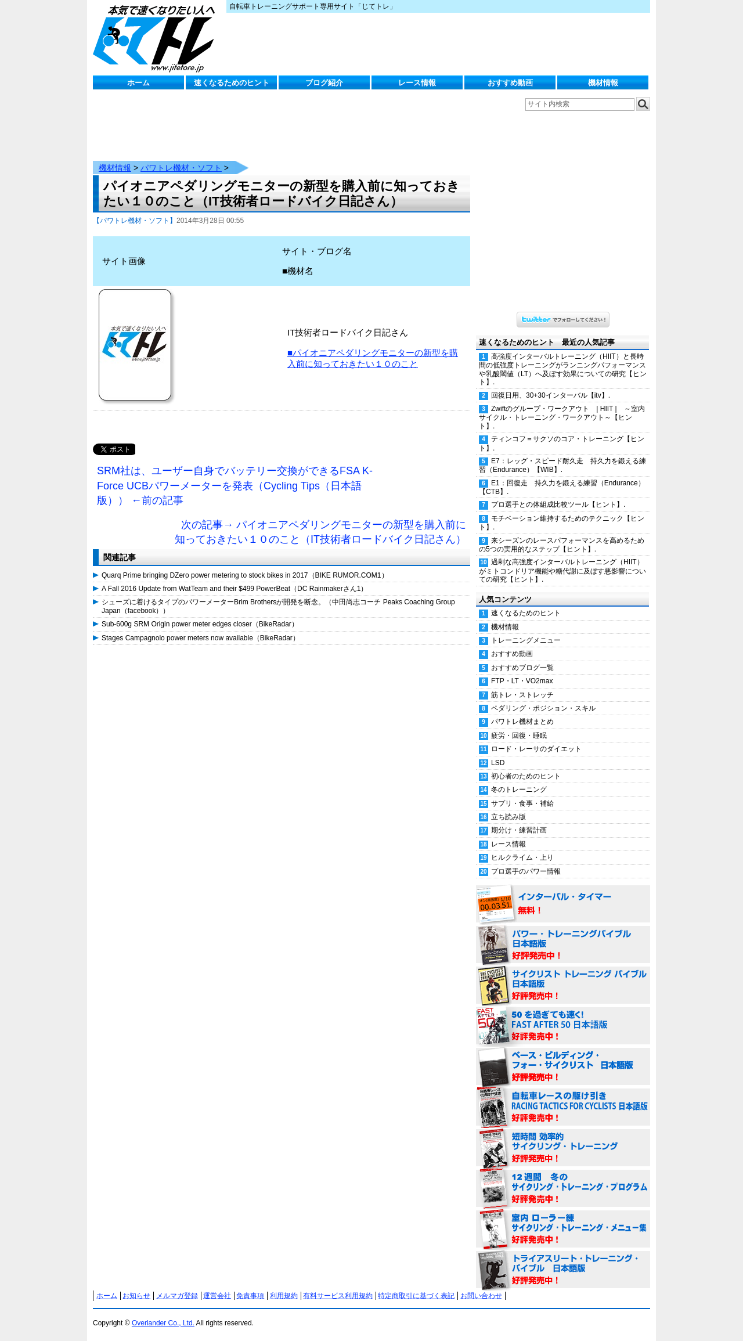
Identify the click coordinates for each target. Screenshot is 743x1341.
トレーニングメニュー (526, 640)
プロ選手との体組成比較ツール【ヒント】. (558, 504)
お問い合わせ (481, 1296)
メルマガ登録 (177, 1296)
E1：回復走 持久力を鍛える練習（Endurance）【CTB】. (562, 487)
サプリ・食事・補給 (522, 803)
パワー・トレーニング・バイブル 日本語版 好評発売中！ (563, 945)
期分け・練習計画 (519, 830)
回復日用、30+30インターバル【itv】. (550, 395)
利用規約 (284, 1296)
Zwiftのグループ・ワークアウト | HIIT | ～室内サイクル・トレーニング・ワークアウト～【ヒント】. (562, 417)
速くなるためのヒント (231, 82)
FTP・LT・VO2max (522, 681)
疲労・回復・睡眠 (519, 735)
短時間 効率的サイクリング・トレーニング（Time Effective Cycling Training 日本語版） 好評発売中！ (563, 1148)
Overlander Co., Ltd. (163, 1323)
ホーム (138, 82)
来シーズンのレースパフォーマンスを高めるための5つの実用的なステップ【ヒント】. (561, 544)
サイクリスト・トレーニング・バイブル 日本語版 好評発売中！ (563, 985)
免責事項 (250, 1296)
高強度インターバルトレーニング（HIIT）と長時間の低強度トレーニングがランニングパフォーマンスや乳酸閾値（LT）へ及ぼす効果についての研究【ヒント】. (563, 369)
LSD (497, 763)
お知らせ (136, 1296)
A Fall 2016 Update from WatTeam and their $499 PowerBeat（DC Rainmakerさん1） (234, 589)
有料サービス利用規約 (338, 1296)
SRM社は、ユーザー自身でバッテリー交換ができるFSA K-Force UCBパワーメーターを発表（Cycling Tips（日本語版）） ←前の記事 (235, 485)
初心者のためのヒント (526, 776)
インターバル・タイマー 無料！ (563, 904)
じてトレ (157, 37)
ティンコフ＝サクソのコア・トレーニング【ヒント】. (561, 443)
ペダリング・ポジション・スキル (543, 708)
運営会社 (217, 1296)
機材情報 (603, 82)
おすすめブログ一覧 (522, 668)
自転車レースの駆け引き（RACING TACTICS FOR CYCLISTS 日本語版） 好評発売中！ (563, 1107)
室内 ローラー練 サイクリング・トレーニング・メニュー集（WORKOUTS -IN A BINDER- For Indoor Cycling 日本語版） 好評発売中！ (563, 1229)
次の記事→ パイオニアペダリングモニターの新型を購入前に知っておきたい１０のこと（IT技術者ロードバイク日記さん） (320, 532)
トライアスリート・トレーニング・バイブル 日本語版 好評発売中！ (563, 1270)
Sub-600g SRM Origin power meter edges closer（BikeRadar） (200, 624)
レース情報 (417, 82)
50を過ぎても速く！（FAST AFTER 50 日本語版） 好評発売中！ (563, 1026)
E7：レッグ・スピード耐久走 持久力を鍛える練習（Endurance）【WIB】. (562, 465)
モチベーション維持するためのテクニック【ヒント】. (561, 522)
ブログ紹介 (324, 82)
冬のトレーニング (519, 789)
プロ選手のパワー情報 (526, 871)
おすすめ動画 (510, 82)
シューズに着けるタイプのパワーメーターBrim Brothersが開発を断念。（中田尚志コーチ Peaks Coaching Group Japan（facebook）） (278, 606)
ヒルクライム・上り (522, 857)
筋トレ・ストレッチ (522, 695)
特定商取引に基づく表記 (416, 1296)
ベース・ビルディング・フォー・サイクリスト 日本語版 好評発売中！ (563, 1067)
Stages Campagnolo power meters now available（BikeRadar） (201, 638)
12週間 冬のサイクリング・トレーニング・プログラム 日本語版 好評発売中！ (563, 1189)
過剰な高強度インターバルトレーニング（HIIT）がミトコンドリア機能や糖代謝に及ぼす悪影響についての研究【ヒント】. (562, 570)
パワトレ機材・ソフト (181, 167)
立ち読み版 (508, 817)
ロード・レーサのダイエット (536, 749)
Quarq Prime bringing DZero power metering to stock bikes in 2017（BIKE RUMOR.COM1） (245, 575)
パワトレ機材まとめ (522, 722)
